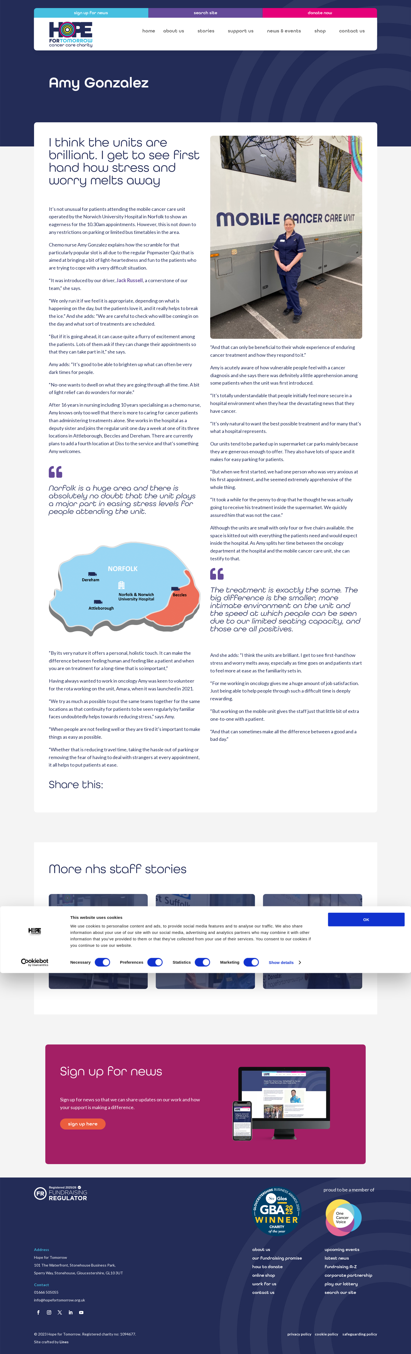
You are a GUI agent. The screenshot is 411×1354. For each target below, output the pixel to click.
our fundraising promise (277, 1258)
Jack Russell (129, 280)
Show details (281, 1343)
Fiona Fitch (205, 945)
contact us (352, 31)
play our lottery (341, 1283)
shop (320, 31)
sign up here (84, 1124)
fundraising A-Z (341, 1266)
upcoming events (342, 1249)
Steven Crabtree (313, 945)
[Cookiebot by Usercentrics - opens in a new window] (34, 1344)
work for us (264, 1283)
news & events (284, 31)
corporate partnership (348, 1275)
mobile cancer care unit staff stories (98, 937)
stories (206, 31)
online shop (263, 1275)
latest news (337, 1258)
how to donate (267, 1266)
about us (173, 31)
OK (366, 1300)
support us (241, 31)
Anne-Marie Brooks (98, 945)
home (148, 31)
